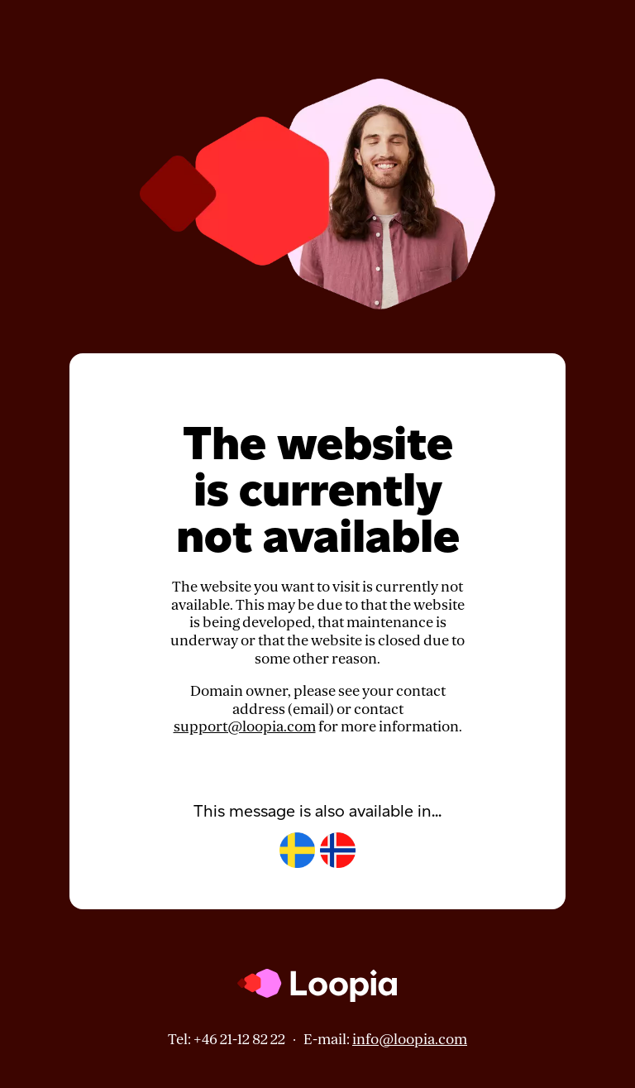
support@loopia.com (245, 727)
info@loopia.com (409, 1039)
